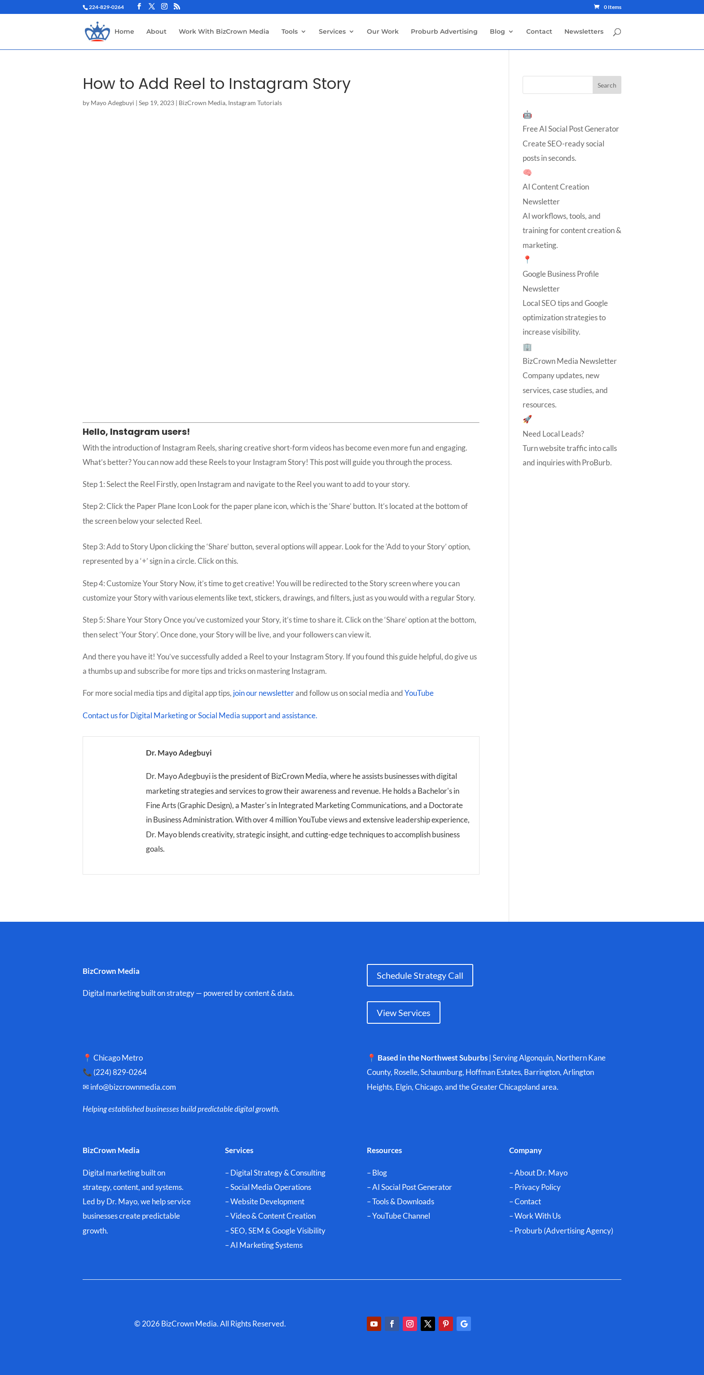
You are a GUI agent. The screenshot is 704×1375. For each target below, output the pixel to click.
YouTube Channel (401, 1215)
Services (332, 31)
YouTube (420, 693)
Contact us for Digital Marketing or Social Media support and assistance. (200, 715)
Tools (290, 31)
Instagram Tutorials (255, 102)
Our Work (383, 31)
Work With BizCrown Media (224, 31)
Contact (539, 31)
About (156, 31)
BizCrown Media (202, 102)
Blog (497, 31)
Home (124, 31)
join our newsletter (263, 693)
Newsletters (583, 31)
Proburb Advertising (444, 31)
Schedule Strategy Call (420, 975)
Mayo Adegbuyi (112, 102)
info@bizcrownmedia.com (137, 1087)
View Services (404, 1012)
